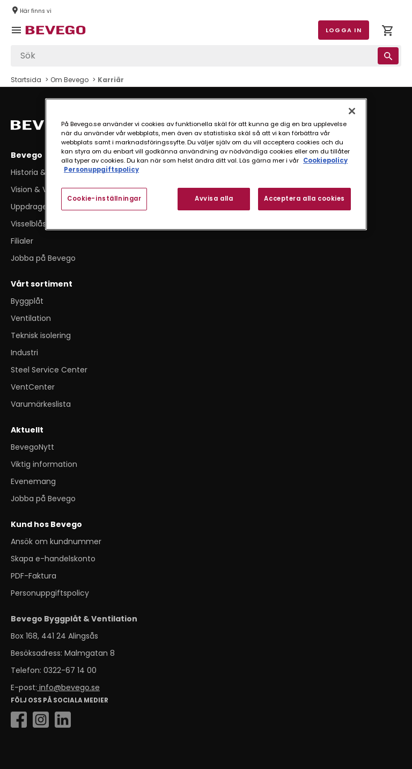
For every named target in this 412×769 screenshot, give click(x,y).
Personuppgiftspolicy (50, 593)
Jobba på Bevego (43, 258)
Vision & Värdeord (44, 189)
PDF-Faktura (33, 575)
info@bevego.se (68, 687)
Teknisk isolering (41, 335)
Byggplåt (27, 301)
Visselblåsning (36, 223)
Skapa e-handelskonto (53, 558)
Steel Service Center (49, 369)
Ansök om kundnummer (56, 541)
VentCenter (33, 387)
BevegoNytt (32, 447)
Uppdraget (30, 206)
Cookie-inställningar (104, 198)
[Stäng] (352, 111)
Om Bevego (69, 79)
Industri (24, 352)
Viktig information (44, 464)
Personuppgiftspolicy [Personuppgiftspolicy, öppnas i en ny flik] (101, 169)
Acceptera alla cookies (304, 198)
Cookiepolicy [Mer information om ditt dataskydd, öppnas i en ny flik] (325, 160)
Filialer (22, 241)
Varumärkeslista (41, 404)
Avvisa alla (214, 198)
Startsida (26, 79)
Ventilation (31, 318)
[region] (206, 164)
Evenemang (33, 481)
